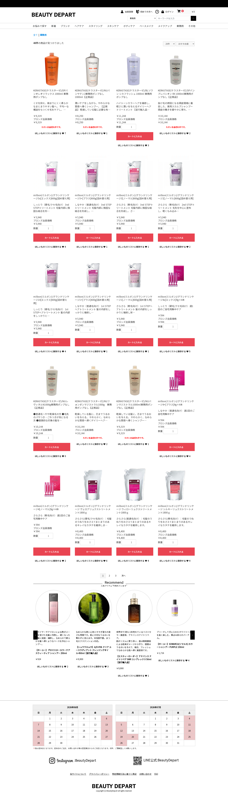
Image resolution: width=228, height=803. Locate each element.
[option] (53, 630)
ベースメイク (146, 26)
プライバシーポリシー (98, 773)
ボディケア (129, 26)
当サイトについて (76, 773)
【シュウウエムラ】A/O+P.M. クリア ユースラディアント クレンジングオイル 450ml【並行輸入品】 (93, 650)
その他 (191, 26)
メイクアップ (165, 26)
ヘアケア (79, 26)
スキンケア (113, 26)
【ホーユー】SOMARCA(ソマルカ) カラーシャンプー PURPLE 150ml (175, 646)
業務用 (180, 26)
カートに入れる (135, 136)
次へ (124, 575)
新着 (53, 26)
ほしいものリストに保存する (50, 133)
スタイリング (96, 26)
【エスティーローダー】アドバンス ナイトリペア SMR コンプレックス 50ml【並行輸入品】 (133, 659)
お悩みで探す (40, 26)
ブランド (65, 26)
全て (35, 35)
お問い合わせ (146, 773)
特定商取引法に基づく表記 (124, 773)
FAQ (158, 773)
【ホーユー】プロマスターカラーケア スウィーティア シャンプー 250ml (52, 652)
